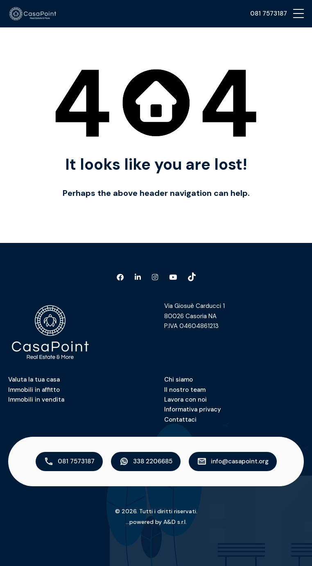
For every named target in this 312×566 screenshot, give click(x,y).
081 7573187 (268, 13)
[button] (298, 13)
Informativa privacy (192, 409)
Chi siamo (178, 379)
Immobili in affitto (34, 390)
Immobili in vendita (36, 399)
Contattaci (180, 420)
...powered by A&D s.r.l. (156, 522)
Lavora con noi (185, 399)
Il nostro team (185, 390)
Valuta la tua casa (34, 379)
